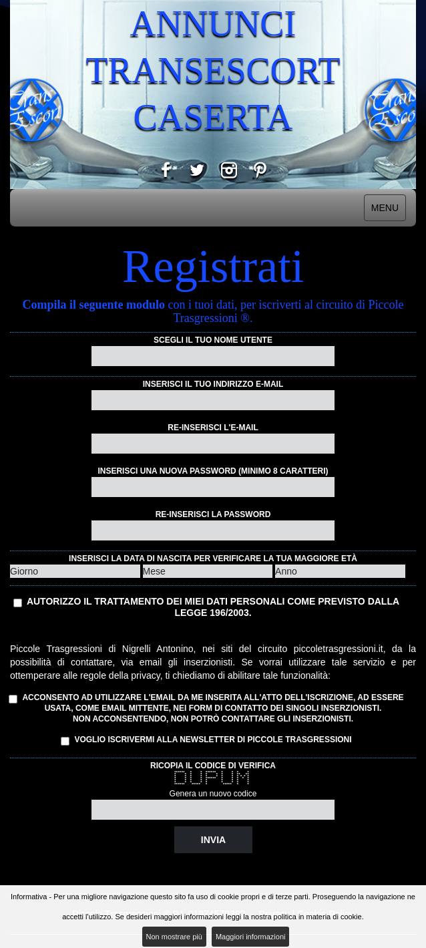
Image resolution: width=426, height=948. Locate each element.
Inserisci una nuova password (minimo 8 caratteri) (212, 471)
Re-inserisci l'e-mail (213, 427)
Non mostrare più (174, 937)
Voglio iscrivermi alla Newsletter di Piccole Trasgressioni (206, 740)
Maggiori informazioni (251, 937)
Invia (213, 839)
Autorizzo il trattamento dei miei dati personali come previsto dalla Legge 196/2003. (213, 607)
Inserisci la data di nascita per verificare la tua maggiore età (213, 558)
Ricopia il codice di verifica (213, 765)
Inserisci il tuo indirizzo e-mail (213, 384)
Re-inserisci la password (213, 514)
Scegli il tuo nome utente (213, 340)
